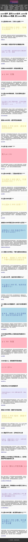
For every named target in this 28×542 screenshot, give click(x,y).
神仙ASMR (3, 405)
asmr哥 (2, 299)
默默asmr (16, 7)
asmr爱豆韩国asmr (4, 507)
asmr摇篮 (3, 63)
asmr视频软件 (3, 329)
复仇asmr (22, 8)
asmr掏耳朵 (16, 9)
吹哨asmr (3, 39)
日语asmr (11, 8)
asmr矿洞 (16, 8)
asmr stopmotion (4, 115)
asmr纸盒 (6, 6)
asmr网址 (21, 5)
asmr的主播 (3, 535)
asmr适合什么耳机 (19, 6)
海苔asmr (11, 7)
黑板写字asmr (3, 452)
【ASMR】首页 (4, 5)
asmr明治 (3, 272)
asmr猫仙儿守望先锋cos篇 (6, 480)
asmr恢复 (3, 356)
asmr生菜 (3, 217)
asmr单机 (16, 5)
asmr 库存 (3, 141)
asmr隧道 (6, 8)
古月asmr (21, 9)
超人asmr (3, 168)
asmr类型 (11, 5)
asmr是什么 (3, 381)
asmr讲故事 (12, 6)
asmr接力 (3, 193)
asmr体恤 (6, 7)
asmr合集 (3, 88)
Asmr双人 (22, 7)
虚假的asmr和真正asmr (5, 247)
